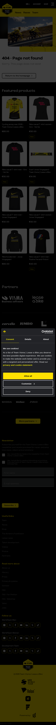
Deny (28, 391)
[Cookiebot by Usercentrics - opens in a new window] (41, 332)
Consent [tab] (10, 339)
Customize (28, 383)
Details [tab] (28, 339)
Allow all (28, 376)
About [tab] (46, 339)
